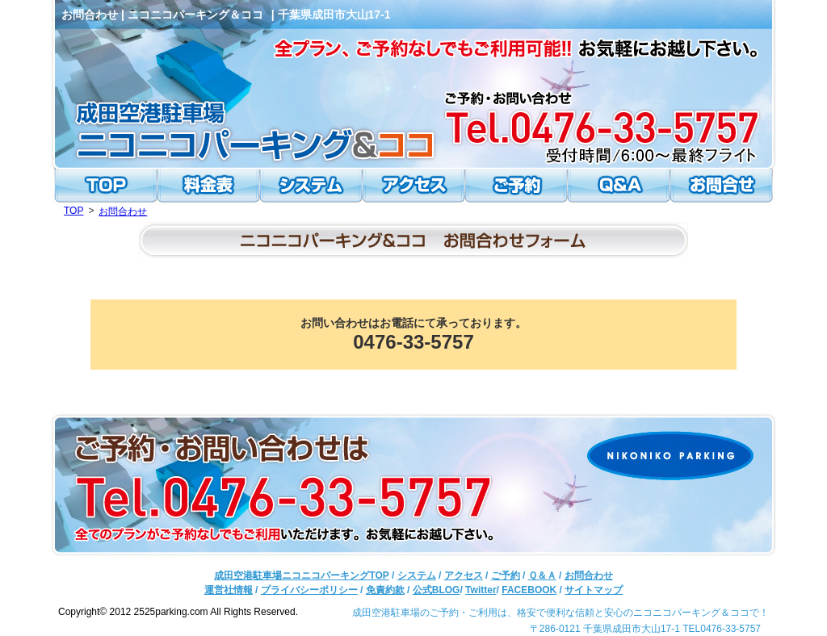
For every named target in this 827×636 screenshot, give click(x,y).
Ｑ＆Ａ (617, 187)
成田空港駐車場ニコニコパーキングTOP (301, 575)
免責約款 (385, 590)
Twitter (480, 590)
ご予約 (515, 187)
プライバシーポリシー (309, 590)
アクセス (413, 187)
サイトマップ (594, 590)
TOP (104, 187)
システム (312, 187)
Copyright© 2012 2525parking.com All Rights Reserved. (178, 611)
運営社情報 (228, 590)
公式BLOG (436, 590)
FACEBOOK (529, 590)
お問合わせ (722, 187)
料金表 (210, 187)
